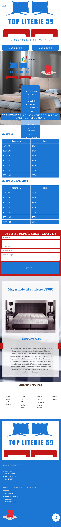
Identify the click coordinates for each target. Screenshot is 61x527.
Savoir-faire (10, 474)
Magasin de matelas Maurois (55, 399)
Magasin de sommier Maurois (40, 404)
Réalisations (10, 476)
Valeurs (8, 471)
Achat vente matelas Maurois (9, 400)
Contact (9, 479)
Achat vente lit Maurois (24, 399)
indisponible (10, 499)
